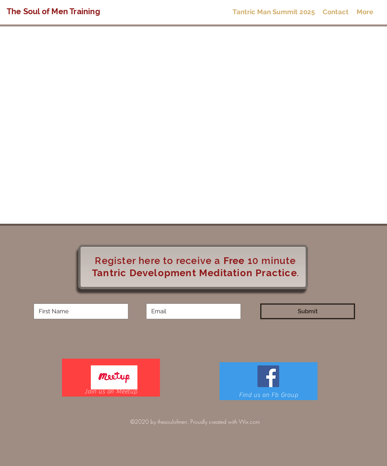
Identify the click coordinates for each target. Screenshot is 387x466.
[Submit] (307, 311)
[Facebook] (268, 376)
